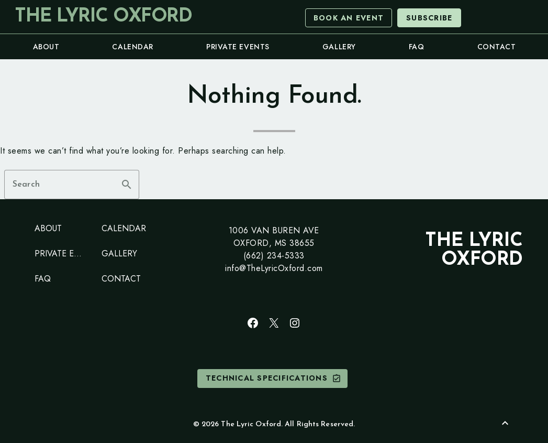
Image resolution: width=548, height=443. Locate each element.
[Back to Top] (505, 423)
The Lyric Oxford (103, 16)
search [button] (126, 184)
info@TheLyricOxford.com (274, 268)
